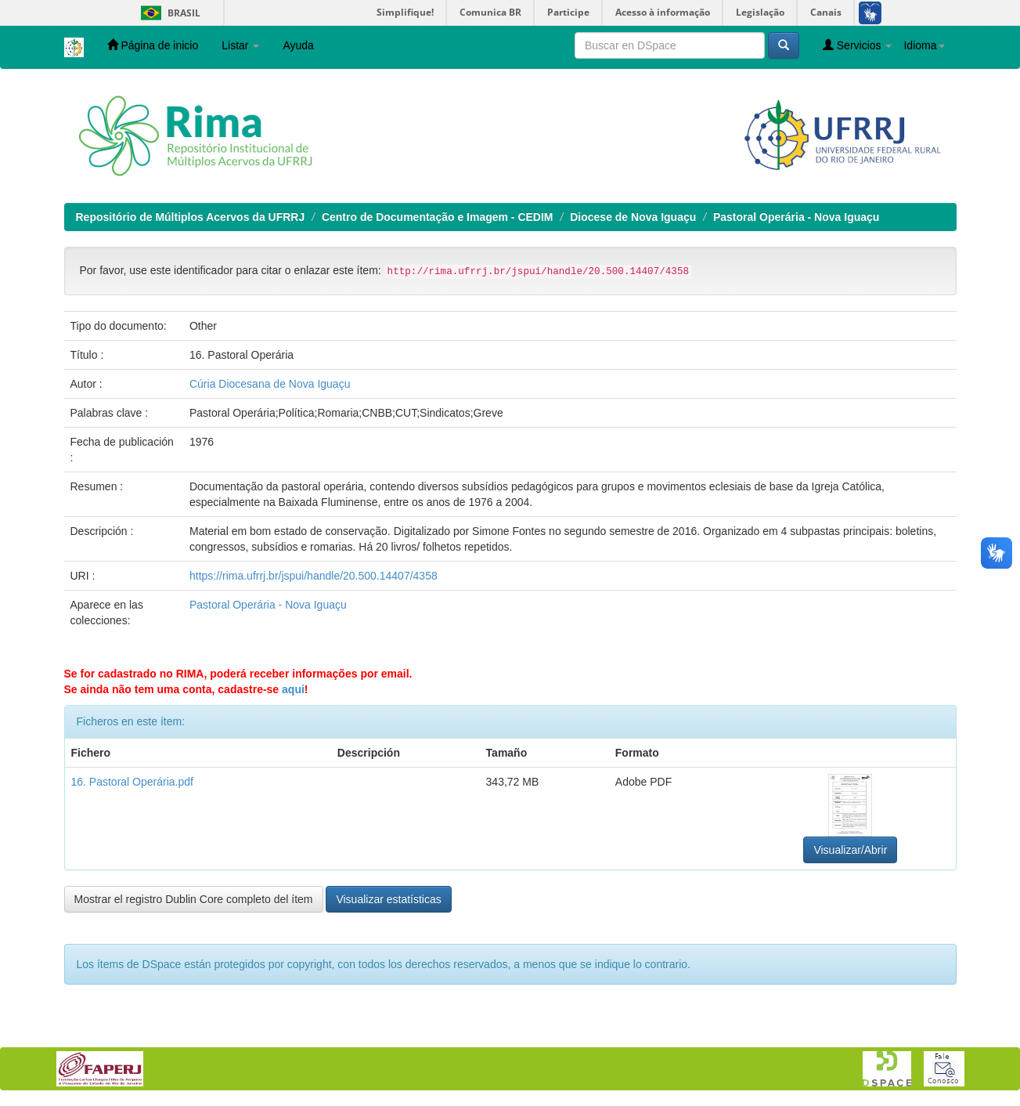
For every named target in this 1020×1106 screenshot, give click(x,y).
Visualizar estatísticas (388, 899)
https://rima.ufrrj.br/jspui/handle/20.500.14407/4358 (313, 575)
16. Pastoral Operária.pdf (132, 781)
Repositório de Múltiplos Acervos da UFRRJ (190, 217)
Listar (240, 45)
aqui (293, 689)
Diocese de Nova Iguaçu (633, 217)
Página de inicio (153, 45)
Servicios (857, 45)
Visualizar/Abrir (850, 850)
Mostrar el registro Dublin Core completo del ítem (193, 899)
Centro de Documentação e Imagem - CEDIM (437, 217)
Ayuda (298, 45)
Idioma (923, 45)
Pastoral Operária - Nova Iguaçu (796, 217)
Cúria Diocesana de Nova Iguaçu (269, 384)
